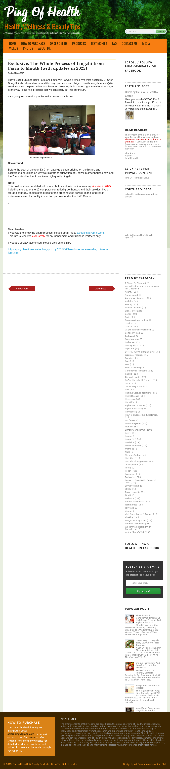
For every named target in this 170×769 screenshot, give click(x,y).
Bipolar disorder (133, 307)
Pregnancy (130, 473)
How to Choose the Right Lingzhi (142, 414)
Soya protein (131, 485)
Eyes (127, 361)
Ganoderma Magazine (136, 370)
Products (79, 43)
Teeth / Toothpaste (135, 501)
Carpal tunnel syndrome (137, 329)
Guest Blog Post (133, 386)
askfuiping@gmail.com (90, 232)
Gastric (129, 373)
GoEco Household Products (139, 380)
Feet (127, 364)
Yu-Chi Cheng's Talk (135, 532)
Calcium (129, 323)
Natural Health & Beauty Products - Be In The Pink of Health (45, 764)
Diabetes (129, 342)
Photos (28, 48)
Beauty (129, 304)
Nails (127, 451)
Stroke (128, 488)
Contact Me (129, 43)
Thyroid (129, 507)
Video (128, 510)
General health (133, 376)
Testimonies (99, 43)
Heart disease (132, 395)
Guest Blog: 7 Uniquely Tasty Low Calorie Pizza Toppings (147, 642)
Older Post (100, 288)
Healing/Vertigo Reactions (138, 392)
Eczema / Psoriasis (134, 354)
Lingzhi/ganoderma (135, 429)
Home (12, 43)
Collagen (129, 335)
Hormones (130, 411)
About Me (44, 48)
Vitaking (129, 517)
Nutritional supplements (137, 461)
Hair (127, 389)
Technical (130, 498)
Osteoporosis (132, 464)
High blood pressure (135, 405)
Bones (128, 313)
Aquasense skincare (135, 298)
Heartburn (130, 399)
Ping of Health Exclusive (137, 177)
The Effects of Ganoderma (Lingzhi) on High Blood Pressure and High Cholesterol (148, 619)
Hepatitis (130, 402)
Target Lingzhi (132, 492)
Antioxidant (131, 294)
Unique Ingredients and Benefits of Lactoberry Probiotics (148, 665)
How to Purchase (33, 43)
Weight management (136, 520)
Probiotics (130, 477)
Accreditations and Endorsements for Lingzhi (142, 287)
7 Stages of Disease (135, 283)
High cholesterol (133, 408)
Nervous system (133, 454)
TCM (127, 495)
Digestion (130, 348)
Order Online (58, 43)
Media (146, 43)
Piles (127, 467)
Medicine (130, 442)
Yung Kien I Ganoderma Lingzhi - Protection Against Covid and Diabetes (148, 712)
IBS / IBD (129, 420)
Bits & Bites (131, 310)
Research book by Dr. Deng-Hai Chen (140, 481)
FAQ (114, 43)
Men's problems (133, 445)
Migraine (130, 448)
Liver (127, 432)
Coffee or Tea (132, 332)
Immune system (133, 423)
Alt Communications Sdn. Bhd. (150, 764)
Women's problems (135, 523)
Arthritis (129, 301)
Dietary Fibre (132, 345)
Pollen (128, 470)
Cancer (129, 326)
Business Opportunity (136, 320)
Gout (128, 383)
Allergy (128, 291)
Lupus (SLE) (131, 439)
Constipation (131, 339)
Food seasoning (133, 367)
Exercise (129, 358)
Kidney (128, 426)
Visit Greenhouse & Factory (139, 514)
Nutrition (130, 458)
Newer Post (22, 288)
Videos (13, 48)
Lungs (128, 436)
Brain (128, 317)
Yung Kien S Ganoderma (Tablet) (148, 686)
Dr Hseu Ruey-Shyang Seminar (140, 351)
